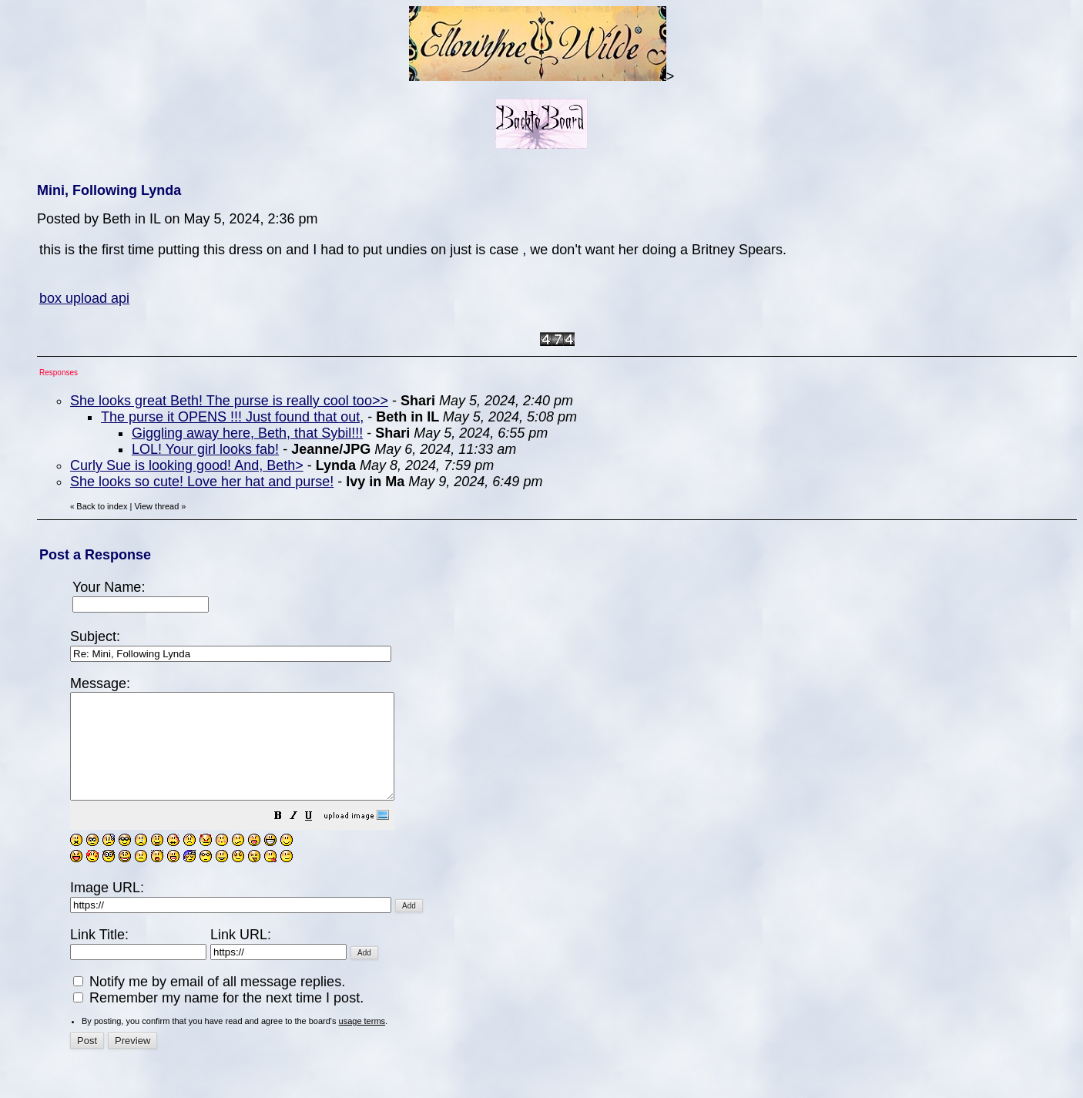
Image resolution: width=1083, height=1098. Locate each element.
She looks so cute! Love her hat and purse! (202, 481)
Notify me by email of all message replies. (209, 1002)
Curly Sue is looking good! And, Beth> (186, 465)
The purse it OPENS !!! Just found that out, (232, 417)
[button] (316, 837)
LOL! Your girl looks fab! (205, 449)
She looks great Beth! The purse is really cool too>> (229, 400)
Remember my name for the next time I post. (218, 1018)
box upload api (84, 298)
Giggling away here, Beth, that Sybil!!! (247, 433)
